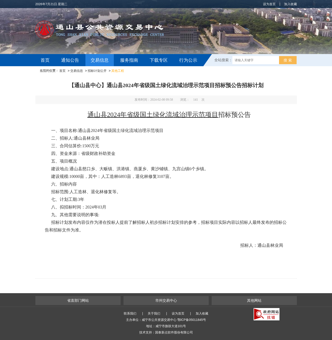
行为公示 (188, 60)
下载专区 (159, 60)
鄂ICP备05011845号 (191, 320)
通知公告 (70, 60)
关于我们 (154, 313)
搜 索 (288, 60)
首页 (45, 60)
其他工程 (117, 71)
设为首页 (269, 4)
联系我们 (130, 313)
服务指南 (129, 60)
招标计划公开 (97, 71)
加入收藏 (290, 4)
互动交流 (51, 72)
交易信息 (100, 60)
